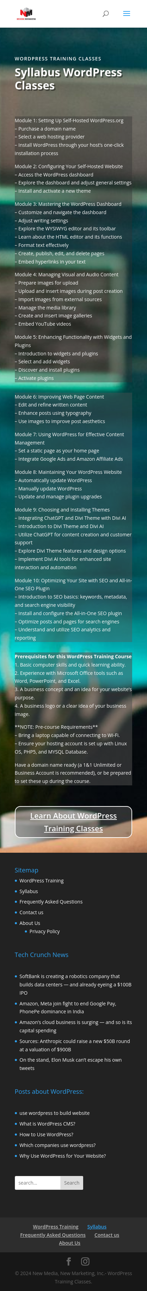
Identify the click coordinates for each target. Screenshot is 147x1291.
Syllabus (29, 891)
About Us (30, 923)
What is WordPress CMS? (48, 1123)
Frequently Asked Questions (51, 901)
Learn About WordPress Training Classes (73, 821)
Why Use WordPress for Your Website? (63, 1156)
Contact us (31, 912)
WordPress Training (42, 880)
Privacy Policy (45, 931)
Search (71, 1182)
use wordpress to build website (55, 1113)
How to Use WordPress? (47, 1134)
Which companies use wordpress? (58, 1145)
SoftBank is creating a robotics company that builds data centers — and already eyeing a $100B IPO (76, 984)
